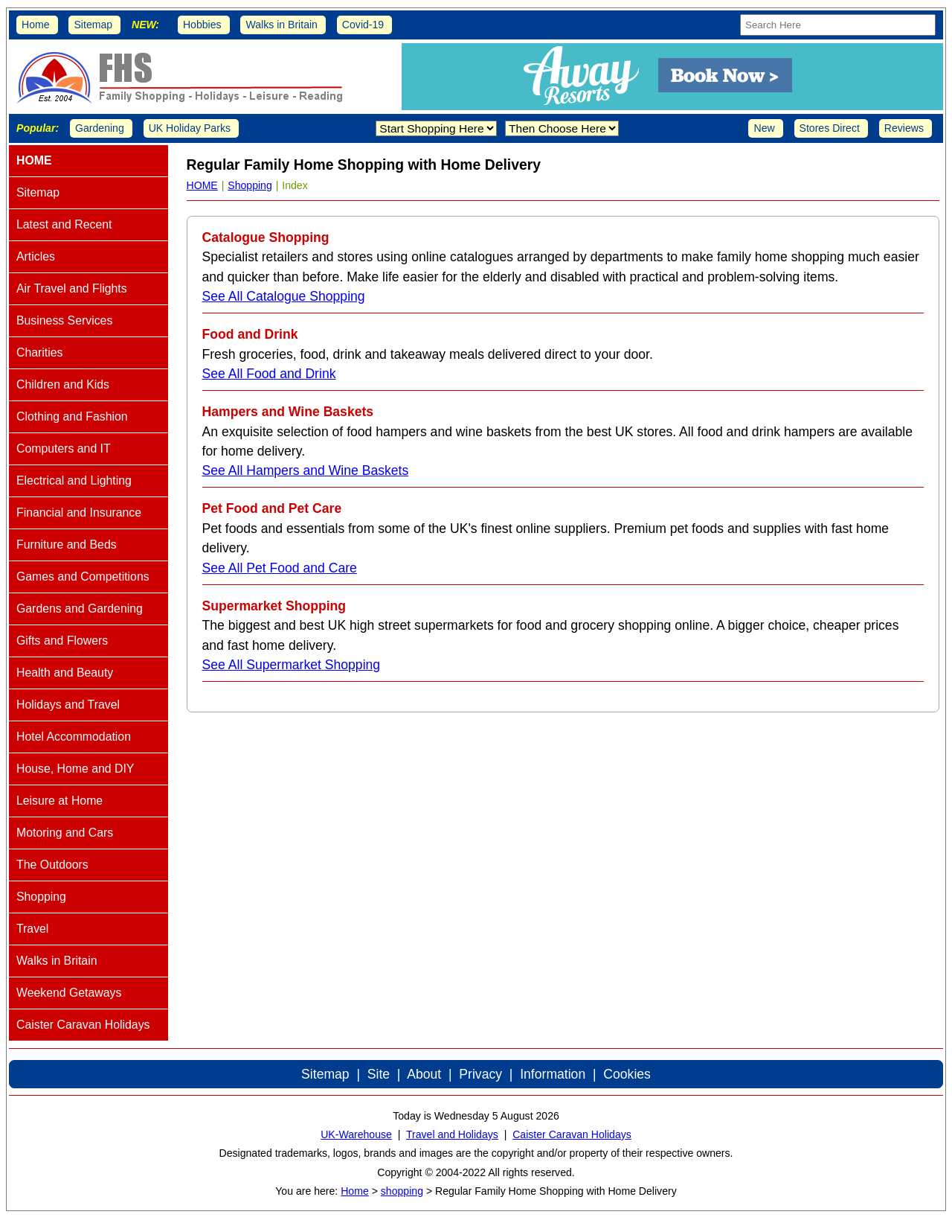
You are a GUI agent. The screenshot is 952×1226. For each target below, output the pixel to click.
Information (552, 1074)
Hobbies (202, 25)
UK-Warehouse (356, 1134)
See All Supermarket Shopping (291, 664)
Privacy (480, 1074)
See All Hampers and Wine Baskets (305, 470)
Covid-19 (363, 25)
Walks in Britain (281, 25)
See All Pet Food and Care (279, 568)
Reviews (904, 128)
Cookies (627, 1074)
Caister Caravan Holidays (571, 1134)
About (424, 1074)
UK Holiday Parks (190, 128)
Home (36, 25)
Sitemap (93, 25)
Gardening (99, 128)
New (763, 128)
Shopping (250, 185)
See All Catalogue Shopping (283, 296)
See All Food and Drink (269, 373)
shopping (402, 1191)
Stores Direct (830, 128)
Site (378, 1074)
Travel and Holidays (452, 1134)
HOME (202, 185)
